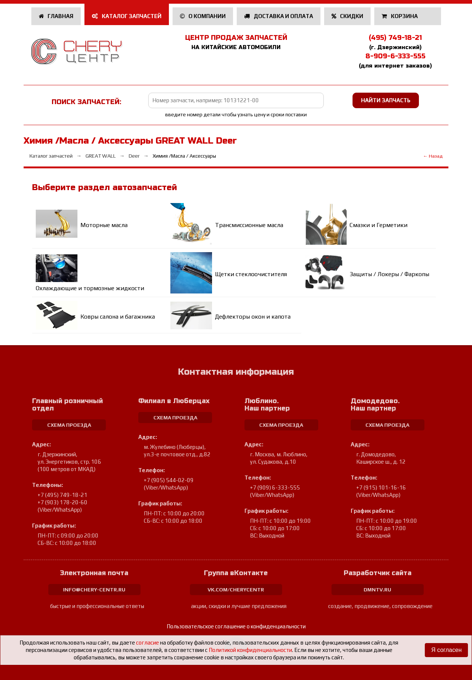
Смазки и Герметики (378, 225)
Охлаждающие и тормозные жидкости (90, 288)
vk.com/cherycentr (236, 590)
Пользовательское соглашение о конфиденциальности (236, 626)
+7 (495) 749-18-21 (62, 495)
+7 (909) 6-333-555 (275, 487)
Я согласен (446, 650)
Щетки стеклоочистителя (251, 274)
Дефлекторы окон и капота (253, 316)
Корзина (400, 16)
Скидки (348, 16)
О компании (203, 16)
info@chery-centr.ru (94, 590)
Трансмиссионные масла (249, 225)
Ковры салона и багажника (117, 316)
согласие (147, 642)
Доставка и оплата (278, 16)
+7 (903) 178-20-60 (62, 502)
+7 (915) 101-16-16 (381, 487)
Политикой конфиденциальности (250, 650)
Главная (56, 16)
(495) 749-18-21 (395, 38)
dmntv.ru (377, 590)
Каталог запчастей (127, 16)
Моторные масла (104, 225)
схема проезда (69, 425)
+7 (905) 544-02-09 (169, 480)
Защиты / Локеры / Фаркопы (389, 274)
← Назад (432, 156)
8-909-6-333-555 (395, 56)
